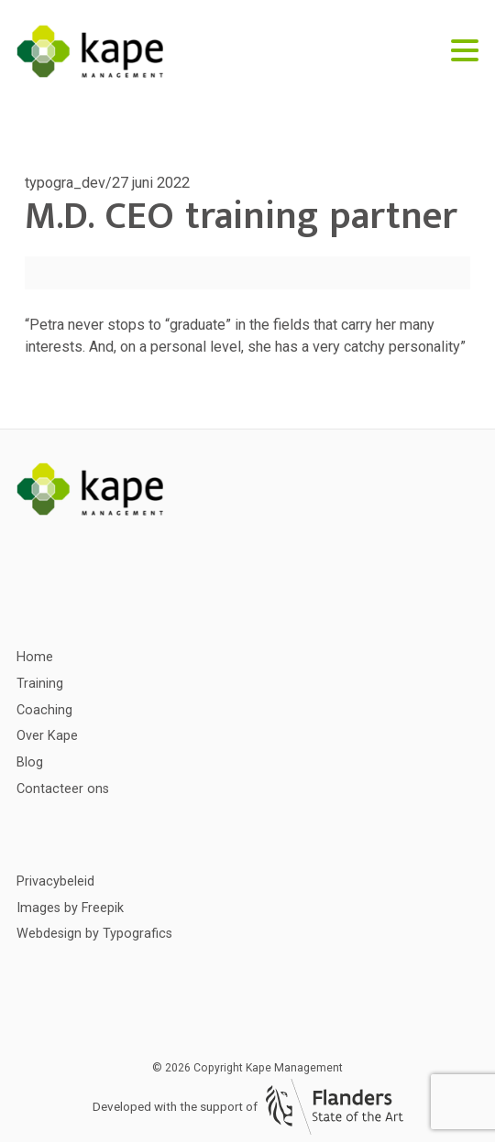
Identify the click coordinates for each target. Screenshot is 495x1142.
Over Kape (47, 736)
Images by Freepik (70, 908)
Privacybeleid (55, 881)
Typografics (137, 933)
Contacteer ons (62, 789)
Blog (29, 762)
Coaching (44, 710)
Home (34, 657)
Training (39, 683)
